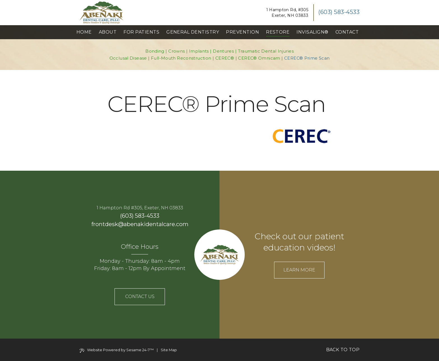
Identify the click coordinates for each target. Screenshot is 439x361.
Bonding (154, 51)
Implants (199, 51)
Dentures (223, 51)
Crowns (176, 51)
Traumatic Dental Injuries (266, 51)
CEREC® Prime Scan (307, 58)
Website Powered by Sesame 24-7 (117, 350)
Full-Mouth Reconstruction (181, 58)
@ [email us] (121, 224)
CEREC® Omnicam (259, 58)
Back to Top (342, 349)
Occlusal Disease (128, 58)
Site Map (169, 350)
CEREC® (224, 58)
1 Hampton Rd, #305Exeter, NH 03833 (287, 12)
